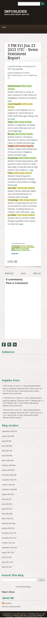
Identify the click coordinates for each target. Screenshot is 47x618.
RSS (15, 344)
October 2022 (7, 485)
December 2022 (7, 475)
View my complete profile (11, 607)
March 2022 (6, 519)
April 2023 (5, 455)
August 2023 (6, 436)
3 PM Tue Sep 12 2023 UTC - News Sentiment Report (21, 386)
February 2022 (7, 523)
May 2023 (5, 451)
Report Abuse (8, 592)
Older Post (37, 273)
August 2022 (6, 494)
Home (23, 273)
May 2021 (5, 567)
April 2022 (5, 514)
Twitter (9, 344)
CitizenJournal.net (19, 615)
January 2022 (6, 528)
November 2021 (7, 538)
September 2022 (8, 489)
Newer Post (9, 273)
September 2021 (8, 547)
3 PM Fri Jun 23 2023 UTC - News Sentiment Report (23, 51)
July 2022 (5, 499)
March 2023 (6, 460)
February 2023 (7, 465)
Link (9, 101)
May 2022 (5, 509)
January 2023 (6, 470)
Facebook (4, 344)
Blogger (28, 587)
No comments (18, 69)
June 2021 (5, 562)
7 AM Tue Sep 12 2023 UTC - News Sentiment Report (21, 410)
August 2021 (6, 552)
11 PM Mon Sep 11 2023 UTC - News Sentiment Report (22, 398)
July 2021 (5, 557)
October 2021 (7, 543)
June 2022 (5, 504)
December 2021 (7, 533)
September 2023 (8, 431)
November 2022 (7, 480)
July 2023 (5, 441)
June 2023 (5, 446)
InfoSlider (15, 11)
